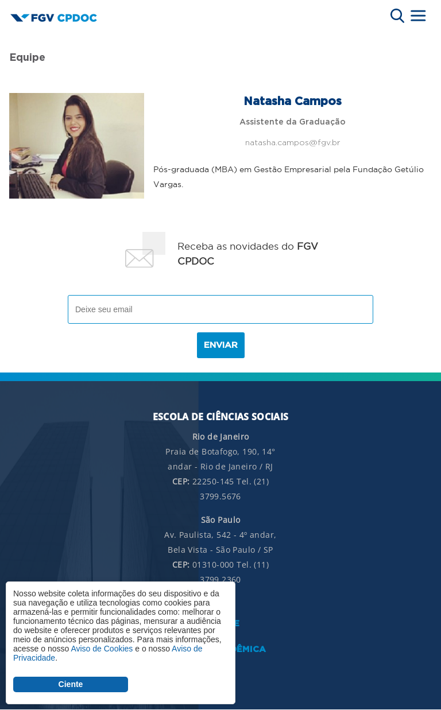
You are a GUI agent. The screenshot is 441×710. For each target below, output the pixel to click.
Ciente (71, 684)
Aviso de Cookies (102, 648)
